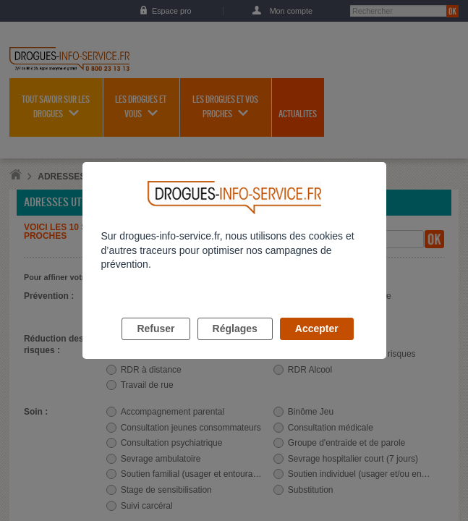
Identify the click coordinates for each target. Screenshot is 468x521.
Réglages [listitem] (235, 345)
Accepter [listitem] (317, 345)
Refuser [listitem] (155, 345)
